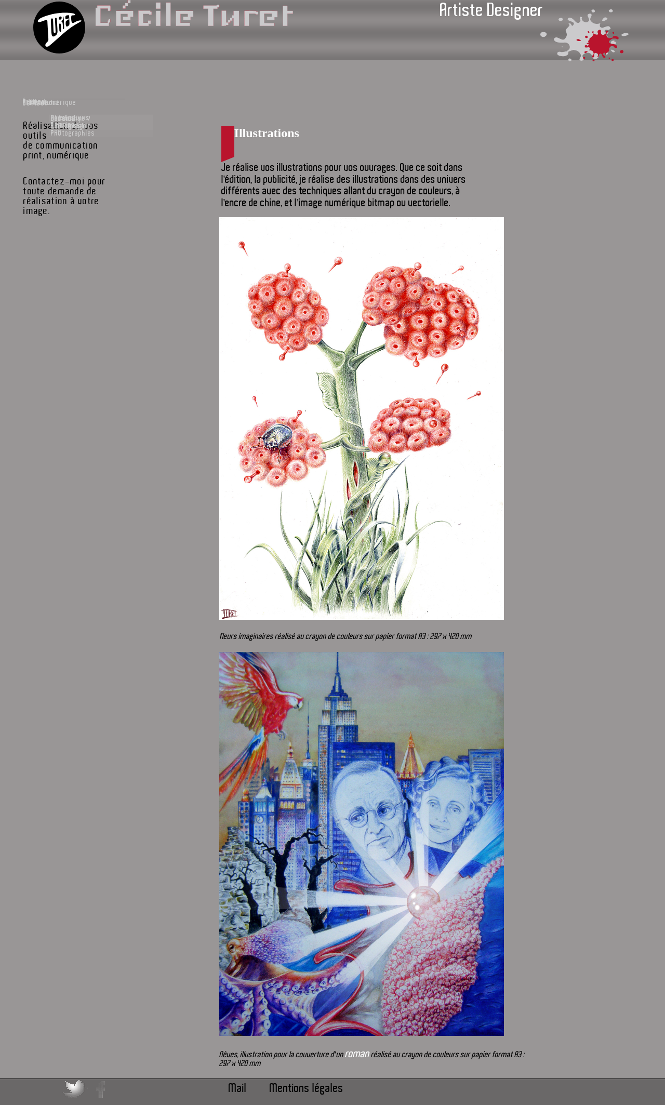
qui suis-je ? (96, 286)
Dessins (90, 180)
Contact (63, 265)
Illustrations (95, 161)
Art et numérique (70, 213)
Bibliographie (96, 305)
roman (357, 1053)
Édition (69, 140)
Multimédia (70, 239)
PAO (84, 199)
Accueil (69, 107)
